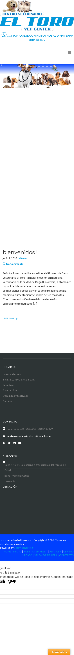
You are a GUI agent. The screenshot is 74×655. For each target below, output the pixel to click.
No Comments (13, 263)
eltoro (23, 258)
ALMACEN (55, 551)
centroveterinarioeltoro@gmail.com (29, 435)
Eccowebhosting (23, 547)
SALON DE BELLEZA (45, 555)
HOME (7, 551)
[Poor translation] (12, 581)
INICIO (17, 551)
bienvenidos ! (20, 252)
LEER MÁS (10, 318)
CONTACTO (66, 555)
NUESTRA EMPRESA (35, 551)
